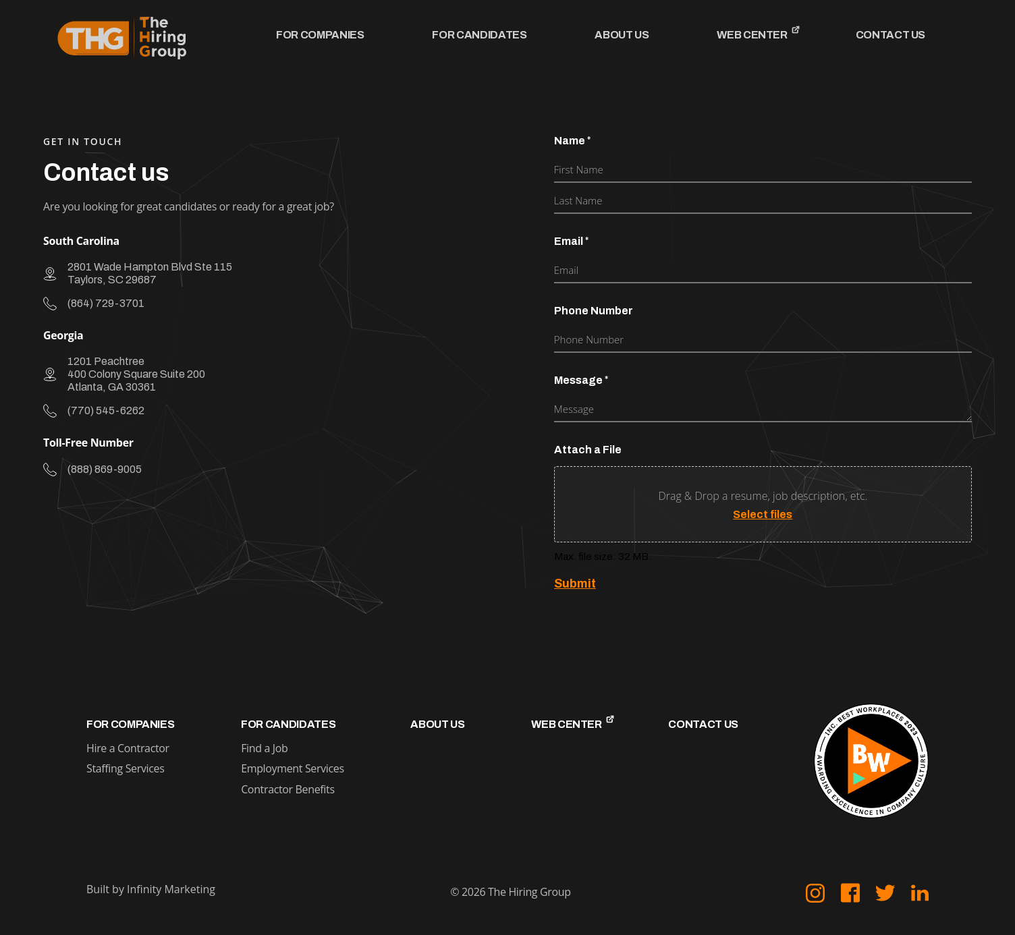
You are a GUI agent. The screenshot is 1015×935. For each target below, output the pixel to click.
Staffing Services (125, 769)
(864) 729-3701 (105, 303)
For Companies (320, 34)
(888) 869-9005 (104, 469)
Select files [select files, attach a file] (762, 514)
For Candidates (479, 34)
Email (571, 241)
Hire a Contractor (127, 749)
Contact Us (890, 34)
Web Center (752, 34)
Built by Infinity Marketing (150, 889)
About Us (622, 34)
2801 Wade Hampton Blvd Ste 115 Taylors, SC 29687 (149, 273)
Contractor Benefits (288, 790)
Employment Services (292, 769)
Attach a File (588, 449)
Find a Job (264, 749)
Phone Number (593, 310)
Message (581, 380)
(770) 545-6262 (105, 410)
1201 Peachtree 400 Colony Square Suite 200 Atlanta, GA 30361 (136, 374)
